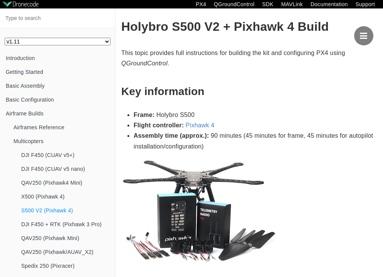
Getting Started (24, 72)
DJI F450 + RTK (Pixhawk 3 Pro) (61, 224)
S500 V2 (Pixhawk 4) (47, 210)
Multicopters (28, 141)
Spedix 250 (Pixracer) (48, 266)
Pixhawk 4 (200, 125)
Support (365, 4)
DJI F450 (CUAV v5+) (48, 155)
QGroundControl (234, 4)
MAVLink (292, 4)
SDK (267, 4)
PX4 (201, 4)
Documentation (329, 4)
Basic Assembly (25, 86)
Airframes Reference (38, 127)
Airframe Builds (24, 113)
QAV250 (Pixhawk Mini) (50, 238)
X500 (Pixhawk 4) (43, 197)
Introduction (20, 58)
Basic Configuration (30, 100)
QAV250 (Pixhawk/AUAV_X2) (57, 252)
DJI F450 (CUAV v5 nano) (53, 169)
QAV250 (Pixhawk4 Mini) (51, 183)
